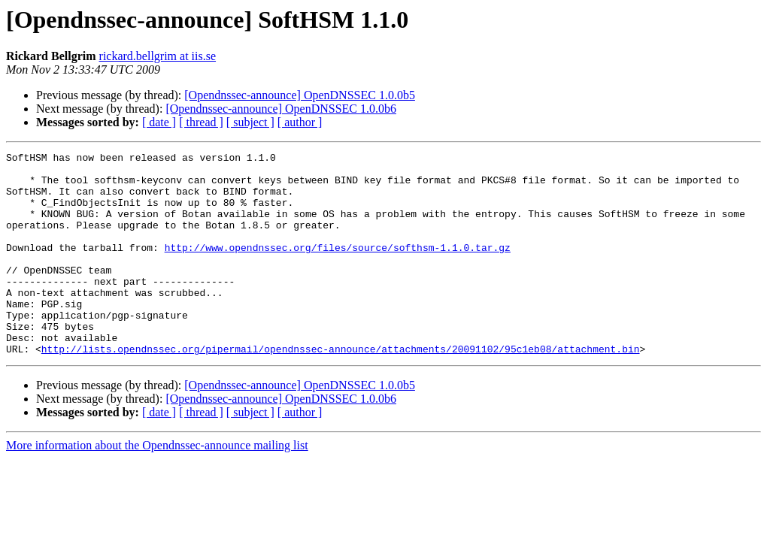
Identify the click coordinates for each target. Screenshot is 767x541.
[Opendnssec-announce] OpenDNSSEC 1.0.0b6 (280, 108)
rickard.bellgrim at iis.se (158, 56)
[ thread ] (201, 122)
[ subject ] (250, 122)
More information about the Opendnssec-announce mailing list (157, 485)
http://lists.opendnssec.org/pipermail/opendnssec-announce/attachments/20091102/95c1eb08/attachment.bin (340, 389)
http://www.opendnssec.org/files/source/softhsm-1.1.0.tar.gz (338, 267)
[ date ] (159, 122)
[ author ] (300, 122)
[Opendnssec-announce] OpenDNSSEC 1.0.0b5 (299, 95)
